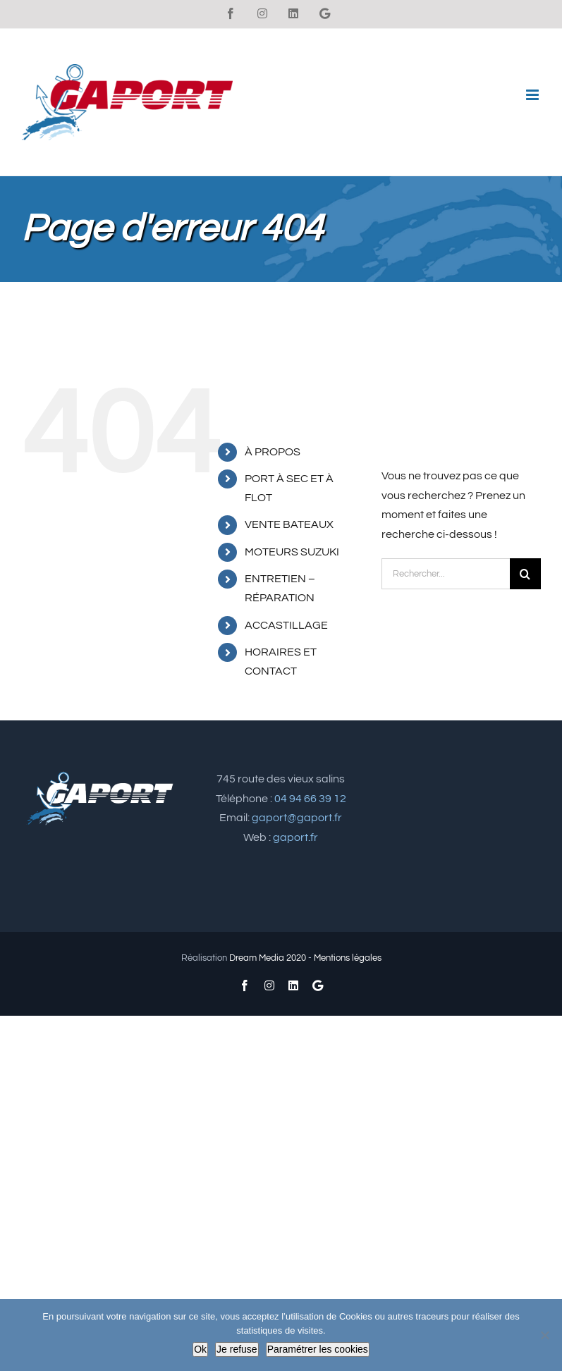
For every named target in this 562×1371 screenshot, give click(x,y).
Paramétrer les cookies (317, 1349)
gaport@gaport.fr (297, 817)
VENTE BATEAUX (289, 524)
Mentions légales (347, 958)
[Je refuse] (544, 1335)
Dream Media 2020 (267, 958)
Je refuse (236, 1349)
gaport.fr (295, 837)
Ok (200, 1349)
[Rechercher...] (445, 573)
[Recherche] (525, 573)
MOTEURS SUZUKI (292, 552)
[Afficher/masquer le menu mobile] (533, 94)
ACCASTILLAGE (286, 625)
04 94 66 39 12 (310, 798)
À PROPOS (272, 451)
